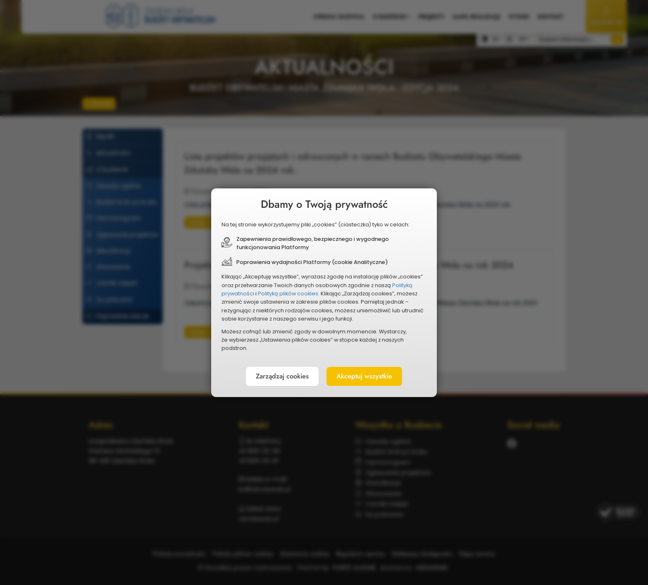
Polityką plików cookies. (290, 294)
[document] (324, 292)
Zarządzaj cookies (275, 375)
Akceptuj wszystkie (371, 375)
